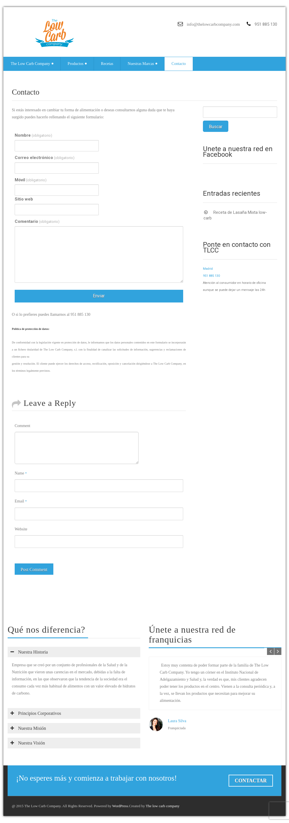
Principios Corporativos (35, 713)
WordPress (120, 806)
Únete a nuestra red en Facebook (238, 151)
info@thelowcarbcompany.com (213, 24)
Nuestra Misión (28, 728)
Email (21, 501)
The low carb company (162, 806)
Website (21, 529)
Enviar (99, 296)
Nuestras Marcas (142, 64)
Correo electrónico (45, 157)
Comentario (37, 221)
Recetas (107, 64)
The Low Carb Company (32, 64)
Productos (77, 64)
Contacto (179, 64)
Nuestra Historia (29, 652)
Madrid (208, 269)
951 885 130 (211, 276)
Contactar (251, 780)
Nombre (33, 135)
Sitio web (24, 199)
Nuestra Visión (27, 743)
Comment (22, 426)
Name (21, 473)
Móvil (31, 180)
